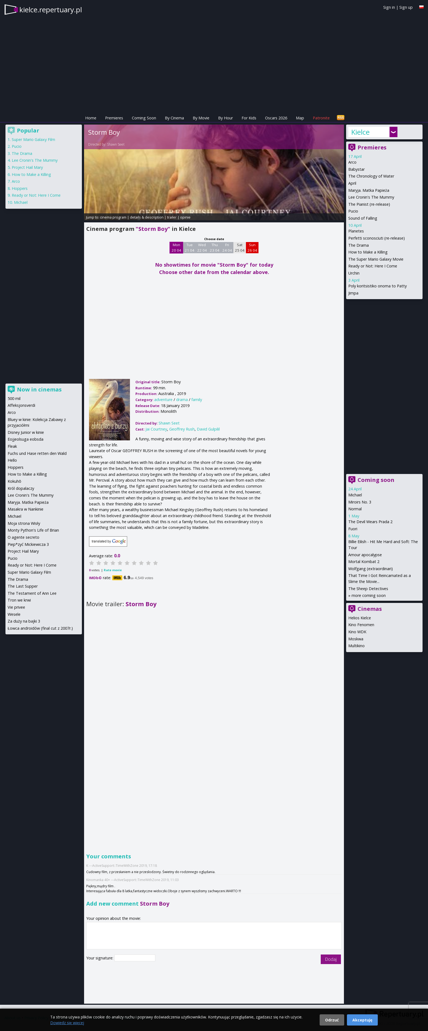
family (196, 399)
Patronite (321, 117)
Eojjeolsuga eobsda (25, 439)
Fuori (352, 528)
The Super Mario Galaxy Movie (375, 259)
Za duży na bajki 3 (24, 621)
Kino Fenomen (361, 624)
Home (90, 117)
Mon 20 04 (176, 247)
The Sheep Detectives (368, 588)
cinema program (113, 217)
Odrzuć (332, 1020)
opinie (185, 217)
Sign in (389, 7)
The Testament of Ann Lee (32, 593)
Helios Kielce (359, 617)
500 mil (14, 398)
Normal (355, 508)
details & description (147, 217)
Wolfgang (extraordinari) (370, 568)
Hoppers (20, 188)
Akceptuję (362, 1020)
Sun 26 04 (252, 247)
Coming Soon (144, 117)
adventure (163, 399)
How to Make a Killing (368, 252)
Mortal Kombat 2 (363, 561)
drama (182, 399)
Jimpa (353, 293)
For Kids (249, 117)
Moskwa (355, 638)
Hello (12, 460)
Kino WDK (357, 631)
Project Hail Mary (27, 167)
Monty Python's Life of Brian (33, 530)
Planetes (356, 231)
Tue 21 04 (189, 247)
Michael (355, 494)
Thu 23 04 (214, 247)
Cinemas (370, 608)
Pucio (353, 211)
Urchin (353, 273)
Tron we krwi (19, 600)
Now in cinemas (39, 389)
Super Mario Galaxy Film (33, 139)
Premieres (114, 117)
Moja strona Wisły (24, 523)
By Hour (225, 117)
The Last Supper (23, 586)
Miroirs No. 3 (359, 502)
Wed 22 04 (202, 247)
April (352, 183)
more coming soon (369, 595)
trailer (172, 217)
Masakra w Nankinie (25, 509)
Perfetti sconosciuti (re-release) (376, 238)
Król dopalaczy (21, 488)
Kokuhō (14, 481)
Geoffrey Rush (182, 429)
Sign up (406, 7)
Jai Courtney (156, 429)
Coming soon (376, 480)
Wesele (14, 614)
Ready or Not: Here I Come (372, 266)
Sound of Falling (362, 218)
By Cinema (174, 117)
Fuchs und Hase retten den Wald (37, 453)
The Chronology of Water (371, 176)
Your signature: (100, 958)
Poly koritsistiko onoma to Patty (377, 285)
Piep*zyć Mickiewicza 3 (28, 544)
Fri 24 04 (227, 247)
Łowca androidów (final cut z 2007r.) (40, 628)
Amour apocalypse (365, 554)
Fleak (12, 446)
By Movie (201, 117)
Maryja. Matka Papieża (368, 190)
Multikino (356, 645)
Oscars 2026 (276, 117)
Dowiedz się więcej (67, 1022)
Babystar (356, 169)
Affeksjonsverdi (21, 405)
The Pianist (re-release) (369, 204)
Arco (352, 162)
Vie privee (16, 607)
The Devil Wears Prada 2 (370, 521)
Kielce (360, 132)
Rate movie (113, 570)
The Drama (358, 245)
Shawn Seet (115, 144)
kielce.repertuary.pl (50, 9)
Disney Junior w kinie (26, 432)
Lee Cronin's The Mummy (371, 197)
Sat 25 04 (240, 247)
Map (300, 117)
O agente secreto (23, 537)
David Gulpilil (208, 429)
